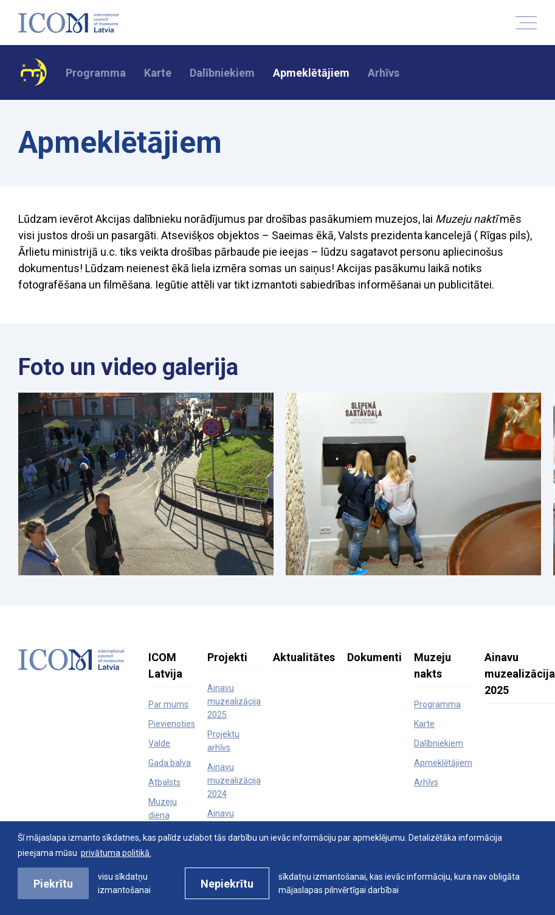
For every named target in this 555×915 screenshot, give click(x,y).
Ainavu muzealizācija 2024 (234, 780)
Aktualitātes (304, 657)
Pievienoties (171, 724)
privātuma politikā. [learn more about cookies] (116, 853)
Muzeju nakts (432, 665)
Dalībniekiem (222, 72)
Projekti (227, 657)
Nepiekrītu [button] (227, 883)
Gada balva (169, 763)
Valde (159, 743)
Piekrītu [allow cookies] (53, 883)
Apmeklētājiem (311, 72)
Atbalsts (164, 782)
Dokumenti (374, 657)
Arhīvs (383, 72)
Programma (96, 72)
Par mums (168, 704)
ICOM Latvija (165, 665)
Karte (157, 72)
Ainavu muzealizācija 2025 (234, 701)
